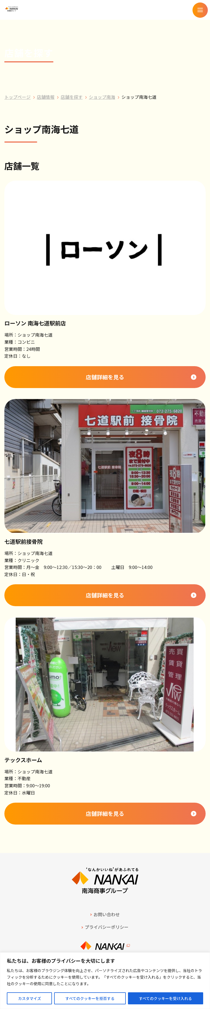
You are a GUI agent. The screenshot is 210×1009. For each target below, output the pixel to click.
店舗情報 (45, 97)
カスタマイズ (29, 998)
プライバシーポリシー (107, 927)
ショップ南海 (102, 97)
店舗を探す (72, 97)
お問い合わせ (107, 914)
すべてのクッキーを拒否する (90, 998)
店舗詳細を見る (105, 377)
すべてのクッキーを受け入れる (165, 998)
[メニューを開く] (200, 10)
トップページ (17, 97)
